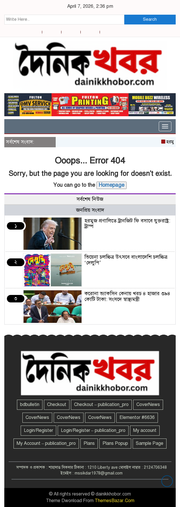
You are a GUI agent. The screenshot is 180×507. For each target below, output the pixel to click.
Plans (89, 443)
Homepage (111, 185)
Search (150, 19)
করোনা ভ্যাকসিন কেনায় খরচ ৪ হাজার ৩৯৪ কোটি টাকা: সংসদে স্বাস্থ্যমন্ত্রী (127, 296)
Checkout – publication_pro (101, 404)
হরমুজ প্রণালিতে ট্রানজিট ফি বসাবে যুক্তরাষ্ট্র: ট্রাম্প (127, 224)
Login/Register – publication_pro (93, 430)
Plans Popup (115, 443)
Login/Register (38, 430)
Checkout (56, 404)
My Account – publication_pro (46, 443)
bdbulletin (29, 404)
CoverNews (148, 404)
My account (144, 430)
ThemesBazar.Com (114, 501)
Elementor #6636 (137, 417)
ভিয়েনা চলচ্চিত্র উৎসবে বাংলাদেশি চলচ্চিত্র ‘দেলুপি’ (125, 260)
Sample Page (149, 443)
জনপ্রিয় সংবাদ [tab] (90, 210)
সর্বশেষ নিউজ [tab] (90, 199)
